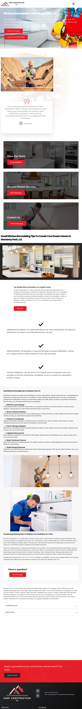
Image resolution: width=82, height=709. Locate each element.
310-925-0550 (37, 267)
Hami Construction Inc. (11, 702)
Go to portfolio (16, 129)
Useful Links (10, 581)
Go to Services (17, 160)
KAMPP (46, 706)
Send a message (17, 191)
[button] (73, 4)
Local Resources (12, 574)
